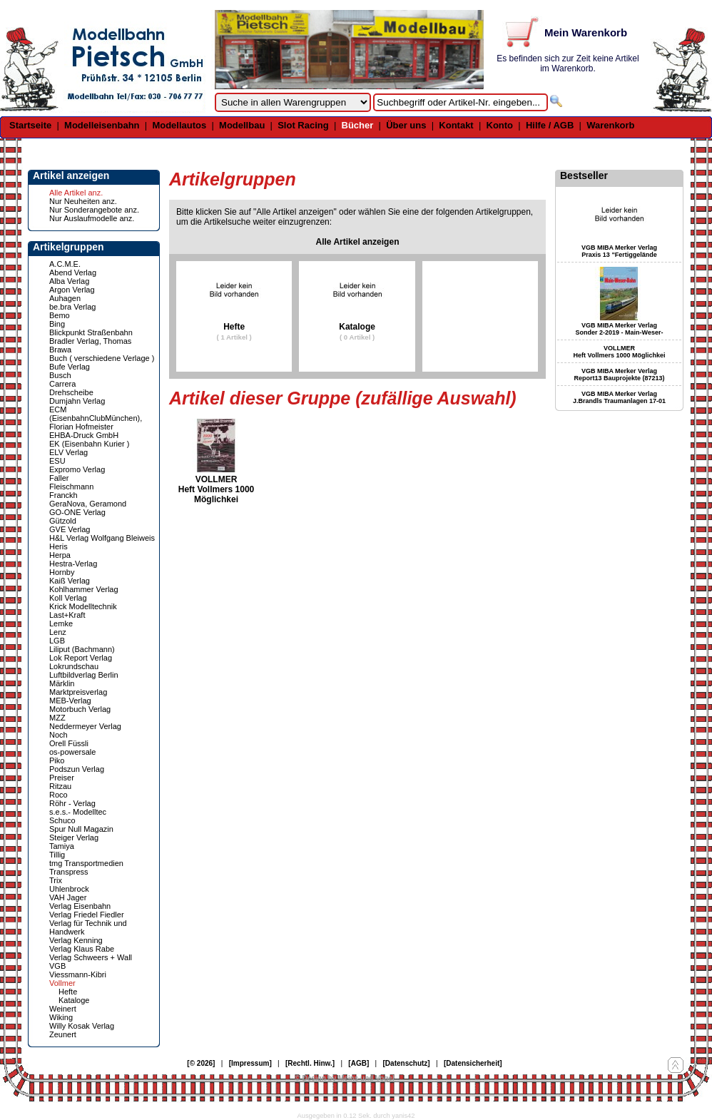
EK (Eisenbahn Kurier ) (89, 443)
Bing (57, 324)
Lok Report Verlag (80, 657)
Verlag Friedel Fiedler (86, 914)
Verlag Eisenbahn (80, 906)
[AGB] (358, 1063)
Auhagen (65, 298)
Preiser (61, 777)
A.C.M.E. (65, 264)
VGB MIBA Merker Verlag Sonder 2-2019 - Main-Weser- (619, 329)
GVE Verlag (69, 529)
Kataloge (74, 1000)
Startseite (30, 125)
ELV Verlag (68, 452)
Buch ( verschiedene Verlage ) (101, 358)
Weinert (62, 1008)
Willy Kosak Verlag (81, 1026)
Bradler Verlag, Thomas (90, 341)
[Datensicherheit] (473, 1063)
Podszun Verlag (76, 769)
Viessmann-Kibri (77, 974)
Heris (58, 546)
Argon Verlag (72, 289)
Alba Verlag (69, 281)
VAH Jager (67, 897)
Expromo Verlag (77, 469)
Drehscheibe (71, 392)
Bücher (358, 125)
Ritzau (60, 786)
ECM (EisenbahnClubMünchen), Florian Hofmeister (95, 418)
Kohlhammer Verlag (83, 589)
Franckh (63, 495)
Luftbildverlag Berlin (83, 675)
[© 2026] (201, 1063)
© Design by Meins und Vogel (344, 1078)
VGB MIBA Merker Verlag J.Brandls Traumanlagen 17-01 (619, 397)
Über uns (406, 125)
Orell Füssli (68, 743)
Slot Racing (303, 125)
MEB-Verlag (70, 700)
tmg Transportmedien (86, 863)
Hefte (68, 991)
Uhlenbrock (69, 889)
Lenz (57, 632)
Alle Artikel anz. (76, 192)
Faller (59, 478)
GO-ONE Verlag (77, 512)
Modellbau (242, 125)
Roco (58, 794)
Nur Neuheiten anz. (83, 201)
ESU (57, 461)
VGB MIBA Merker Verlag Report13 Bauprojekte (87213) (619, 374)
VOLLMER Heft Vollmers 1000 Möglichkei (216, 489)
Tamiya (61, 846)
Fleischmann (71, 486)
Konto (500, 125)
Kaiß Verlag (69, 580)
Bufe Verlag (69, 366)
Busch (60, 375)
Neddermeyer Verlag (85, 726)
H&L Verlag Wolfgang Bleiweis (102, 538)
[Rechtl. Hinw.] (310, 1063)
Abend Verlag (72, 272)
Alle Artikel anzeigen (358, 242)
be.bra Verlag (72, 306)
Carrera (62, 384)
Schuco (62, 820)
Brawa (60, 349)
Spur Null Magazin (81, 829)
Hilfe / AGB (550, 125)
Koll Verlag (68, 598)
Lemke (61, 623)
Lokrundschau (73, 666)
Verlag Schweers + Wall (90, 957)
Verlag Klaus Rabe (81, 949)
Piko (56, 760)
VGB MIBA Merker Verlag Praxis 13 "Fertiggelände (619, 251)
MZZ (57, 717)
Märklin (61, 683)
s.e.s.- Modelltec (77, 812)
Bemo (59, 315)
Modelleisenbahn (101, 125)
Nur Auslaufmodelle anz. (91, 218)
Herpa (60, 555)
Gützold (62, 520)
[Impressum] (250, 1063)
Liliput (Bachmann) (82, 649)
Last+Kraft (67, 615)
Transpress (68, 871)
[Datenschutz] (406, 1063)
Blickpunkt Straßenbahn (91, 332)
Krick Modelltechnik (83, 606)
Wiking (61, 1017)
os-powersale (72, 752)
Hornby (61, 572)
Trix (55, 880)
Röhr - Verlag (72, 803)
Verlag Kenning (76, 940)
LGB (57, 640)
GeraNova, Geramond (87, 503)
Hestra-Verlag (73, 563)
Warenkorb (610, 125)
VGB (57, 966)
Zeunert (62, 1034)
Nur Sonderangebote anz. (94, 209)
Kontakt (456, 125)
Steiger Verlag (73, 837)
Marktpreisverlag (78, 692)
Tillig (57, 854)
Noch (58, 734)
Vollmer (62, 983)
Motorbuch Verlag (80, 709)
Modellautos (179, 125)
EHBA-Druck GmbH (83, 435)
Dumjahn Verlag (77, 401)
